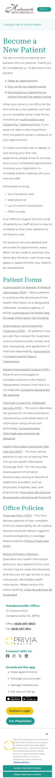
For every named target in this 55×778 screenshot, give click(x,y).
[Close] (47, 734)
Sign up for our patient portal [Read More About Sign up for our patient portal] (27, 86)
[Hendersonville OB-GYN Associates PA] (19, 9)
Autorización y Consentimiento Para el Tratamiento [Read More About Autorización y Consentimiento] (26, 356)
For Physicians (20, 721)
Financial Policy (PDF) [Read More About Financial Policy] (17, 515)
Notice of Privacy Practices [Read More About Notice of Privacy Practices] (20, 554)
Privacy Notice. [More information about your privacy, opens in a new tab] (22, 762)
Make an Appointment (23, 80)
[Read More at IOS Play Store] (13, 698)
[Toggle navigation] (44, 9)
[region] (27, 753)
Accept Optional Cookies (27, 768)
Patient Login (19, 711)
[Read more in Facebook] (8, 656)
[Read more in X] (20, 656)
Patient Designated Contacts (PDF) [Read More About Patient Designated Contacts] (26, 369)
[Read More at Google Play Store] (30, 698)
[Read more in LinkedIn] (27, 656)
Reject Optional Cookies (27, 774)
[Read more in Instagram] (14, 656)
